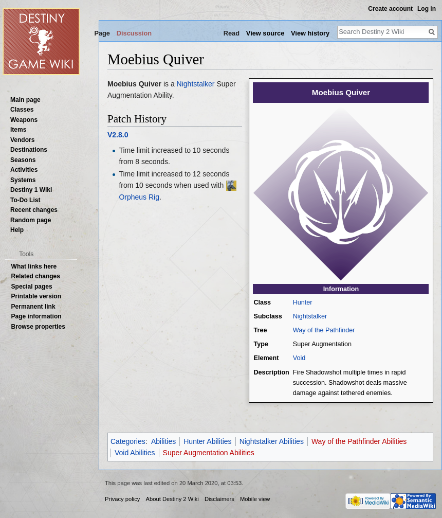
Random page (30, 220)
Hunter (302, 302)
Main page (25, 99)
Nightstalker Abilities (272, 441)
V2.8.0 (117, 135)
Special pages (31, 286)
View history (310, 33)
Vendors (22, 140)
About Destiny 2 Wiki (172, 499)
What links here (34, 266)
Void (299, 358)
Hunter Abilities (207, 441)
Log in (426, 8)
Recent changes (34, 209)
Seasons (22, 160)
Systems (22, 180)
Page (102, 33)
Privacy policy (122, 499)
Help (17, 230)
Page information (36, 316)
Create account (390, 8)
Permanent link (33, 306)
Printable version (36, 296)
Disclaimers (219, 499)
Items (18, 129)
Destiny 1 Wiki (31, 189)
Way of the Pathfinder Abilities (359, 441)
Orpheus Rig (139, 197)
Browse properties (38, 326)
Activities (24, 169)
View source (265, 33)
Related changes (35, 276)
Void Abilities (135, 453)
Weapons (24, 119)
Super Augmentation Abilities (208, 453)
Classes (21, 109)
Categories (127, 441)
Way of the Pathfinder (324, 330)
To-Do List (25, 200)
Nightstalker (310, 316)
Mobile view (255, 499)
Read (232, 33)
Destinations (28, 149)
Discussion (134, 33)
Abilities (163, 441)
